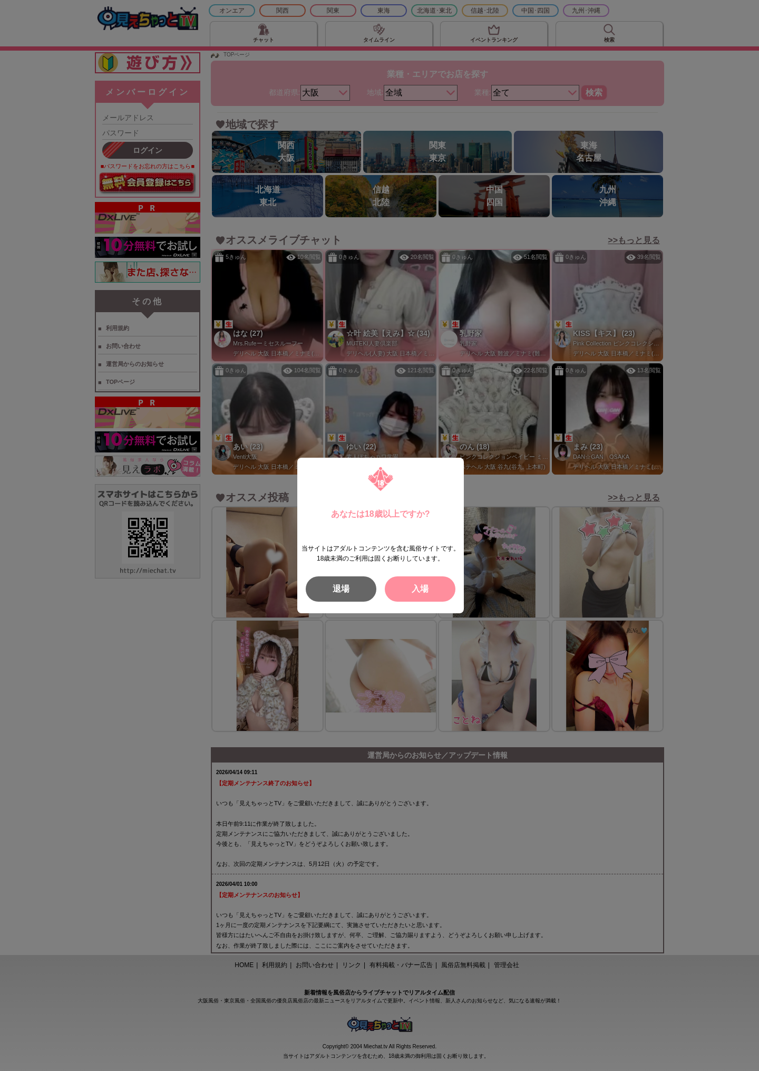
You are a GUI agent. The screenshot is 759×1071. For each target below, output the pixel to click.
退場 (341, 588)
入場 (420, 588)
